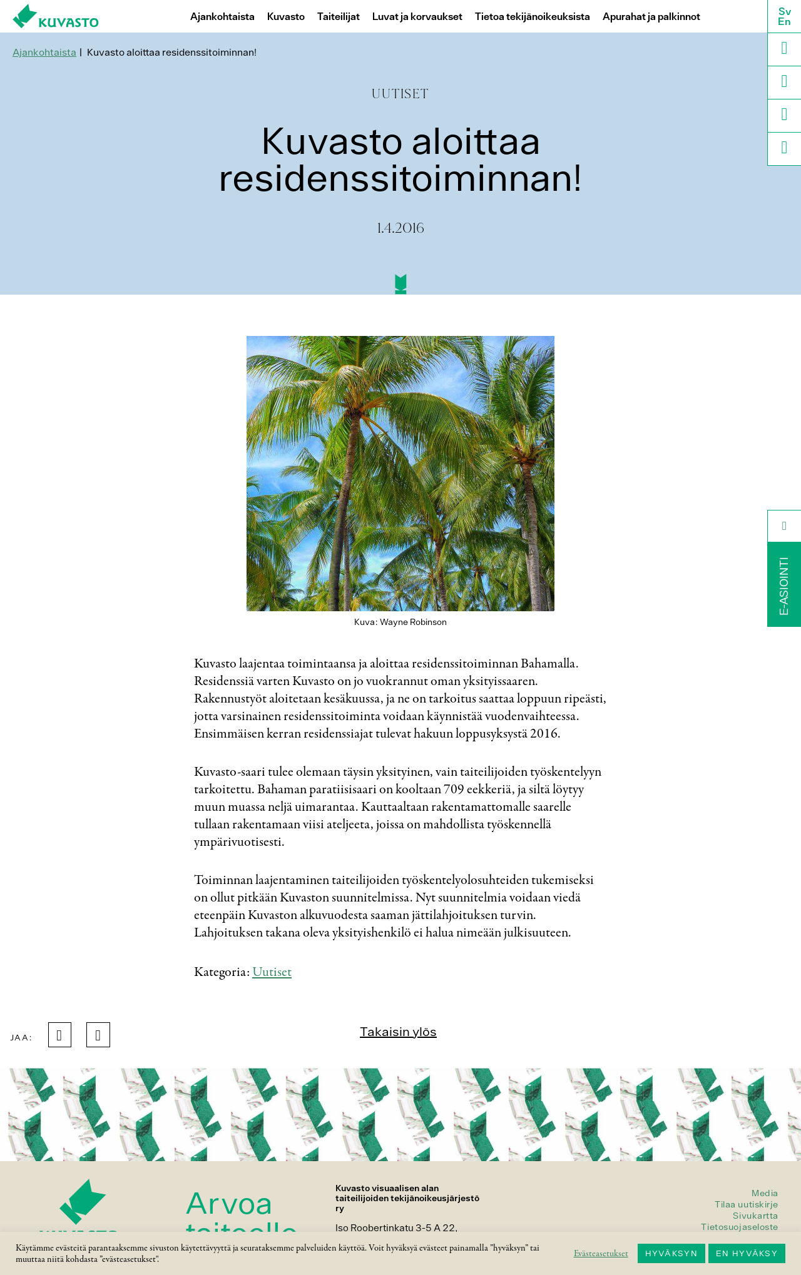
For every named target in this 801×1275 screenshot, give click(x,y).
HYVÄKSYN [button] (671, 1253)
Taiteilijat (338, 17)
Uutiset (272, 972)
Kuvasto (286, 17)
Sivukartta (755, 1216)
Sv (784, 11)
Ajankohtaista (222, 17)
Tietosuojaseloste (739, 1227)
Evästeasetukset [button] (601, 1253)
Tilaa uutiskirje (746, 1204)
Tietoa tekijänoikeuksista (532, 17)
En (784, 21)
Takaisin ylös (398, 1031)
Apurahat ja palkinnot (651, 17)
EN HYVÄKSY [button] (747, 1253)
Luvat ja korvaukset (417, 17)
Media (765, 1193)
